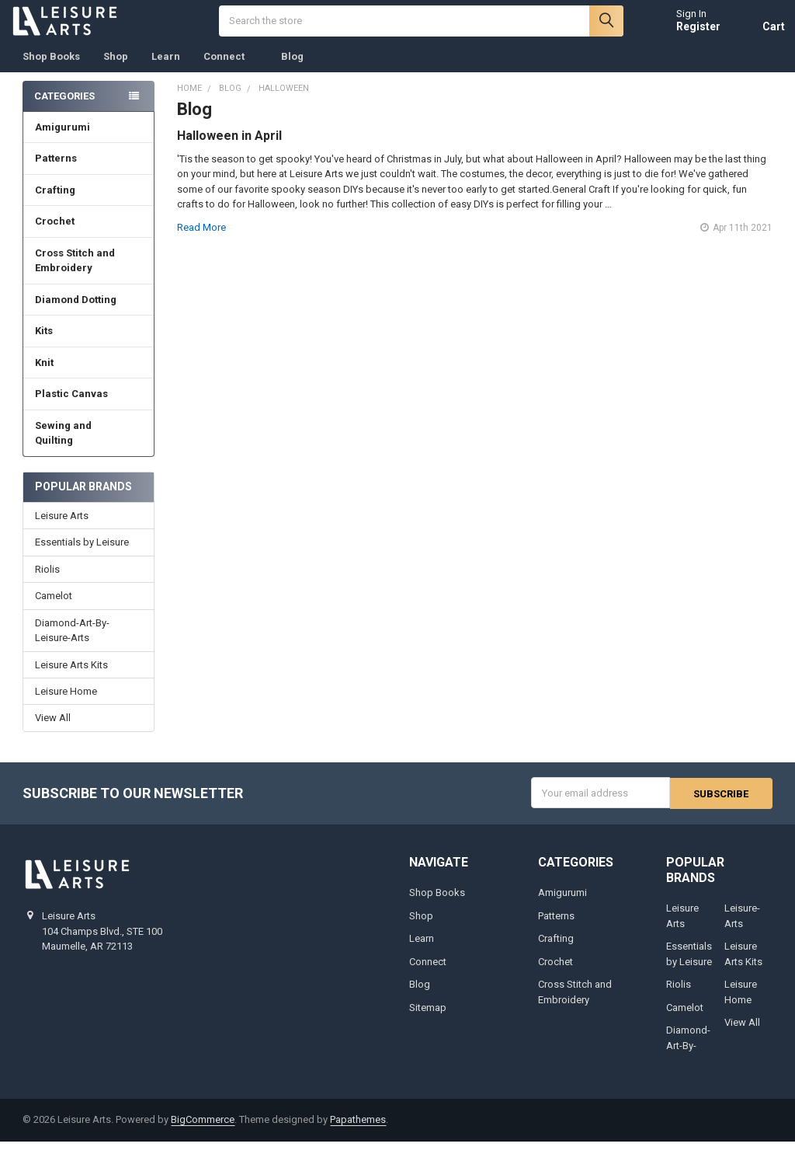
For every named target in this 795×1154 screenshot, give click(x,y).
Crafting (88, 203)
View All (53, 731)
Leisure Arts (62, 529)
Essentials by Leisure (82, 555)
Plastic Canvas (88, 407)
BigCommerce (202, 1132)
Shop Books (51, 69)
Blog (292, 69)
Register (686, 32)
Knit (88, 376)
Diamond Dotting (88, 313)
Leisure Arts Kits (71, 677)
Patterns (88, 171)
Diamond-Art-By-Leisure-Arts (72, 643)
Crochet (88, 234)
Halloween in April (229, 148)
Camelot (53, 609)
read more (201, 240)
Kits (88, 344)
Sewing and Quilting (89, 446)
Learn (165, 69)
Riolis (47, 581)
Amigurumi (62, 140)
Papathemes (358, 1132)
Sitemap (427, 1020)
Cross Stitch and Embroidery (89, 274)
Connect (230, 69)
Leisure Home (66, 704)
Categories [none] (64, 108)
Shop (115, 69)
